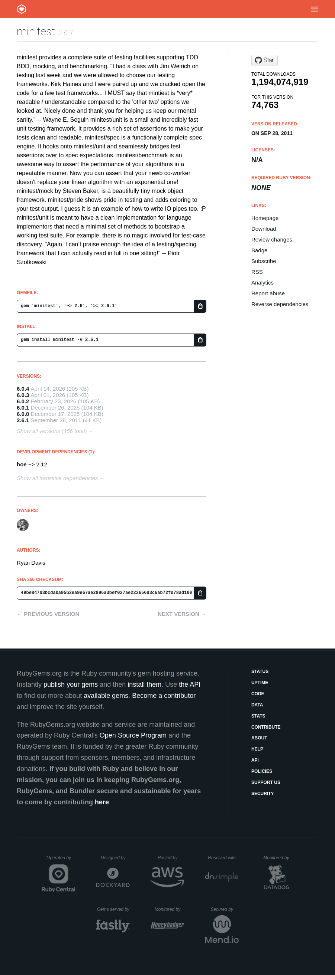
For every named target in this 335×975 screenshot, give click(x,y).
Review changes (271, 239)
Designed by (115, 857)
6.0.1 (23, 407)
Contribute (266, 727)
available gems (106, 695)
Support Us (265, 782)
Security (262, 793)
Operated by (60, 860)
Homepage (264, 218)
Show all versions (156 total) (52, 431)
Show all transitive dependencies (57, 478)
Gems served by (113, 909)
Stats (258, 716)
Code (257, 693)
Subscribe (263, 261)
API (255, 760)
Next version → (182, 614)
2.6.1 (23, 420)
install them (144, 684)
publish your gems (71, 684)
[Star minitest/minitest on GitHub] (264, 60)
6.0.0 (23, 414)
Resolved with (223, 857)
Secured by (224, 909)
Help (257, 749)
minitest (36, 31)
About (259, 738)
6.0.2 (23, 401)
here (102, 802)
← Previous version (48, 614)
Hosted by (170, 857)
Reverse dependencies (279, 304)
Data (257, 705)
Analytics (262, 282)
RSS (257, 272)
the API (189, 684)
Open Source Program (133, 735)
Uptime (259, 682)
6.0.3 (23, 395)
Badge (259, 250)
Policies (261, 771)
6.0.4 (23, 388)
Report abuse (268, 293)
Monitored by (278, 857)
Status (259, 671)
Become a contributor (164, 695)
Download (263, 229)
